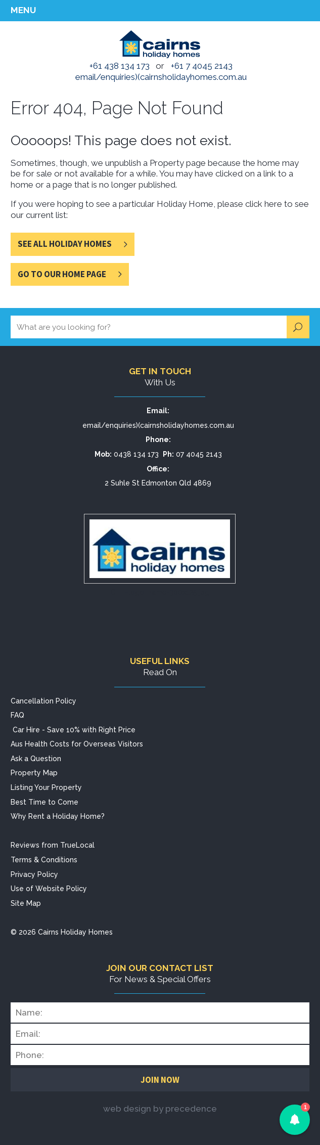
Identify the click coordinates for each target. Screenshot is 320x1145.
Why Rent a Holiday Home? (58, 816)
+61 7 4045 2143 (202, 66)
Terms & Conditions (44, 860)
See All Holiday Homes (65, 243)
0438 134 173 (136, 454)
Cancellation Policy (43, 701)
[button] (295, 1120)
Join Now (160, 1079)
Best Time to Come (44, 802)
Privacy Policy (34, 874)
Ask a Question (36, 759)
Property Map (34, 773)
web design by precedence (160, 1109)
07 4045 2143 (199, 454)
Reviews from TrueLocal (53, 845)
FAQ (17, 715)
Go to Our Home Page (62, 274)
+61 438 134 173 (119, 66)
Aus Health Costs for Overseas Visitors (77, 744)
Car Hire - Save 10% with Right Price (74, 730)
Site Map (26, 903)
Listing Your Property (46, 787)
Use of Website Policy (49, 889)
